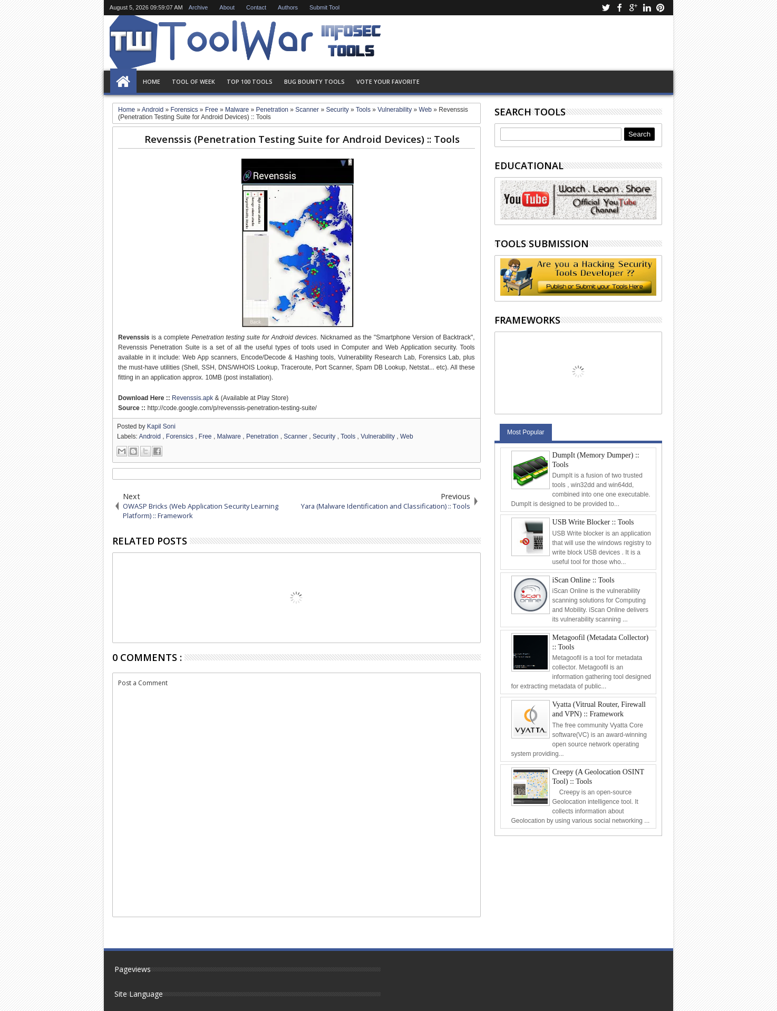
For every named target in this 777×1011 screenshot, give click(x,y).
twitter (606, 7)
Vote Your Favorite (388, 81)
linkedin (647, 7)
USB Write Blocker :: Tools (593, 522)
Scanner (296, 436)
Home (123, 82)
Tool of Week (193, 81)
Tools (349, 436)
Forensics (180, 436)
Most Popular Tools (526, 435)
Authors (288, 7)
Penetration (263, 436)
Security (325, 436)
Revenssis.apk (192, 398)
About (227, 7)
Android (150, 436)
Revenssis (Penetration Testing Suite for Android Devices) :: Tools (302, 138)
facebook (619, 7)
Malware (230, 436)
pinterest (660, 7)
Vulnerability (378, 436)
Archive (198, 7)
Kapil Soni (161, 426)
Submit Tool (324, 7)
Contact (256, 7)
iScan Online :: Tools (583, 580)
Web (406, 436)
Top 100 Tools (250, 81)
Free (206, 436)
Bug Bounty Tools (314, 81)
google (633, 7)
